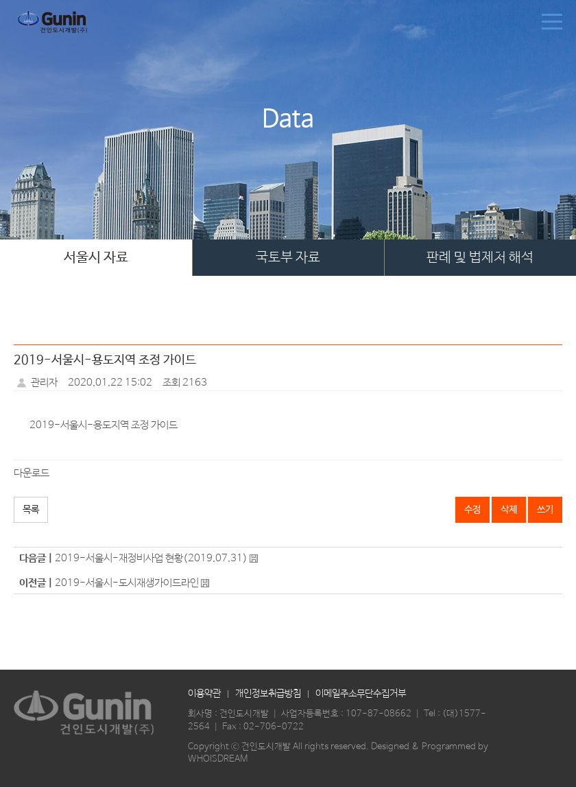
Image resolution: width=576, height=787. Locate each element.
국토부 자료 (288, 258)
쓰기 (545, 509)
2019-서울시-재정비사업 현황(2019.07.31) (151, 558)
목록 (31, 509)
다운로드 (31, 473)
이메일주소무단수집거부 (360, 693)
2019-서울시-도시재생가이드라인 (127, 583)
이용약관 (204, 693)
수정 (472, 509)
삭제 (509, 509)
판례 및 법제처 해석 (480, 258)
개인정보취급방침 (268, 693)
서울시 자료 (96, 258)
